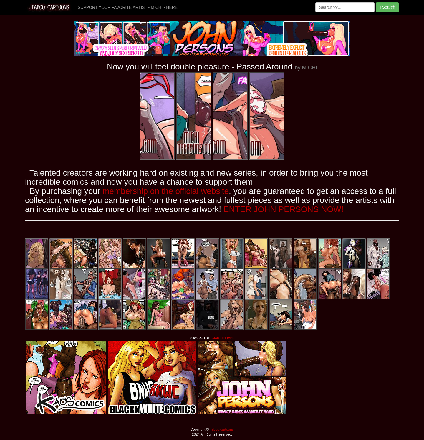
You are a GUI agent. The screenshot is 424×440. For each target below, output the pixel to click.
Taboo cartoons (221, 429)
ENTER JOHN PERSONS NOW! (283, 209)
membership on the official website (165, 191)
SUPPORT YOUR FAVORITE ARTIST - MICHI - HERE (128, 7)
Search (387, 7)
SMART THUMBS (222, 338)
